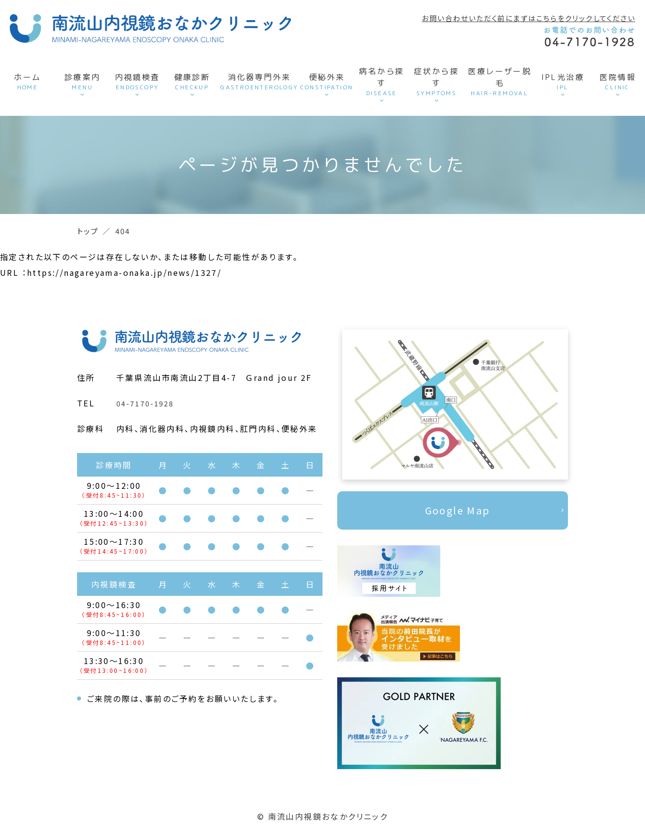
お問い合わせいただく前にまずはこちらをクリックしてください (528, 18)
